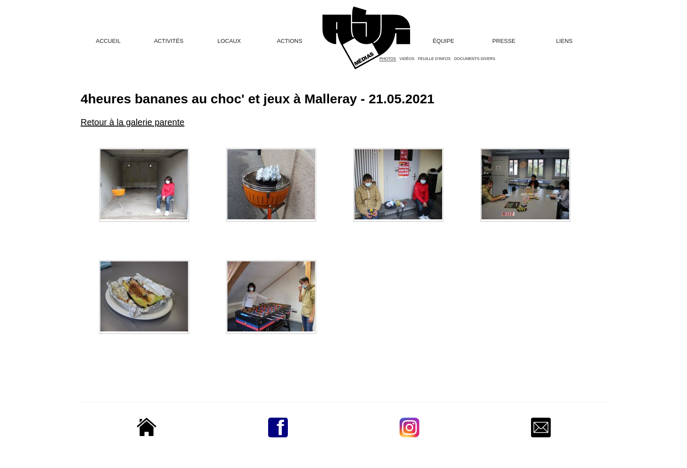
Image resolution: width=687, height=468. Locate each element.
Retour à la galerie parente (132, 122)
